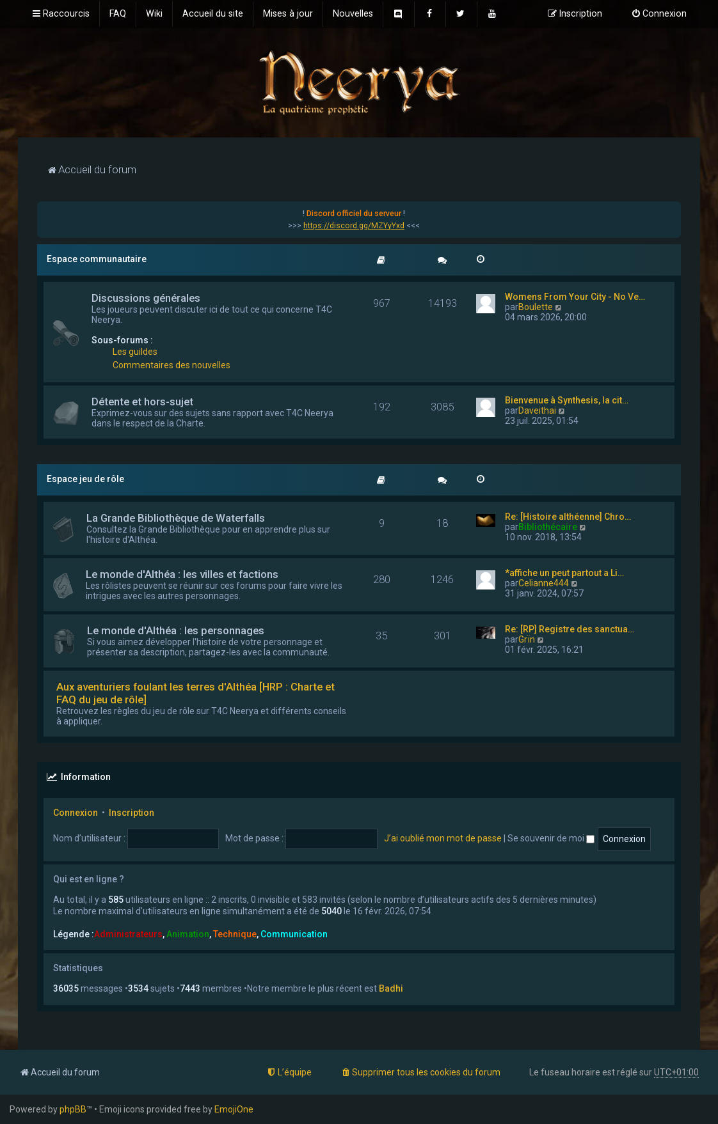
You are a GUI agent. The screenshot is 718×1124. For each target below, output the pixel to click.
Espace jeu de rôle (85, 479)
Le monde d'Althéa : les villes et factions (182, 574)
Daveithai (537, 410)
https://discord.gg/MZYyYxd (353, 225)
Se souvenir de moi (550, 838)
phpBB (73, 1109)
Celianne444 (543, 583)
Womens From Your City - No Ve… (575, 297)
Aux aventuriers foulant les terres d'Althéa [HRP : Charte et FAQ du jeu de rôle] (195, 693)
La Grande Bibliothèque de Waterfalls (175, 517)
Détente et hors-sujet (142, 401)
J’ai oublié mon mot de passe (443, 838)
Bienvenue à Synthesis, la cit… (566, 400)
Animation (187, 934)
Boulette (535, 307)
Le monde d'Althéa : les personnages (175, 630)
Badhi (391, 988)
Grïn (526, 639)
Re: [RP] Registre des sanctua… (569, 629)
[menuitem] (117, 14)
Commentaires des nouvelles (171, 365)
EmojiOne (233, 1109)
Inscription (131, 813)
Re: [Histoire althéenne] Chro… (568, 516)
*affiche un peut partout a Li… (564, 573)
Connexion (75, 813)
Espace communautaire (97, 259)
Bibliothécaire (547, 527)
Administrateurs (128, 934)
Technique (235, 934)
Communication (294, 934)
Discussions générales (146, 298)
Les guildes (135, 352)
